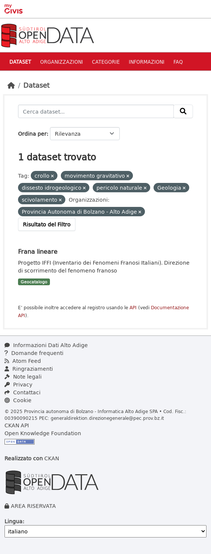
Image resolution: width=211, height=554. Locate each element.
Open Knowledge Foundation (43, 433)
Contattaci (23, 392)
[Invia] (183, 111)
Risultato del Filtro (47, 224)
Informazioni (146, 62)
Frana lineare (37, 251)
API (133, 307)
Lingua (14, 521)
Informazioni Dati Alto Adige (46, 345)
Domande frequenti (34, 353)
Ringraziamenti (29, 369)
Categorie (106, 62)
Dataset (20, 62)
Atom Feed (23, 361)
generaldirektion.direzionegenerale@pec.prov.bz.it (107, 418)
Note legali (23, 376)
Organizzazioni (61, 62)
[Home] (11, 85)
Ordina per (32, 134)
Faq (178, 62)
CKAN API (17, 425)
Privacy (18, 384)
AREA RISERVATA (33, 506)
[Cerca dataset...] (96, 111)
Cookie (18, 400)
